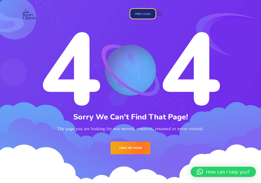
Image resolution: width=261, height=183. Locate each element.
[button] (223, 172)
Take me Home (130, 148)
